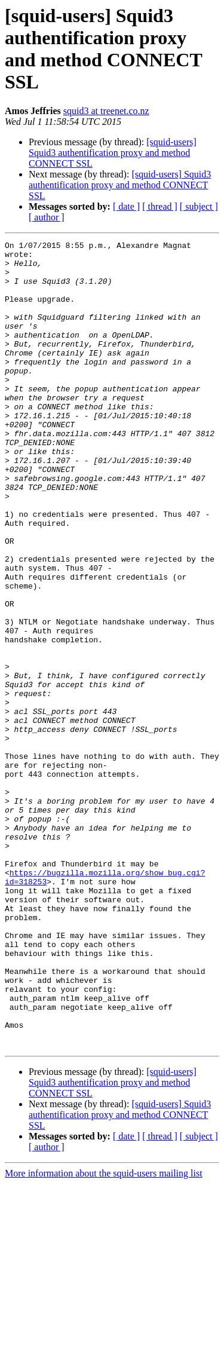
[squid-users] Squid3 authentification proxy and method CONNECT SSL (113, 152)
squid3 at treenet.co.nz (106, 111)
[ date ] (126, 206)
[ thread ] (159, 206)
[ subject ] (199, 206)
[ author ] (47, 217)
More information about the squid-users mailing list (103, 1334)
